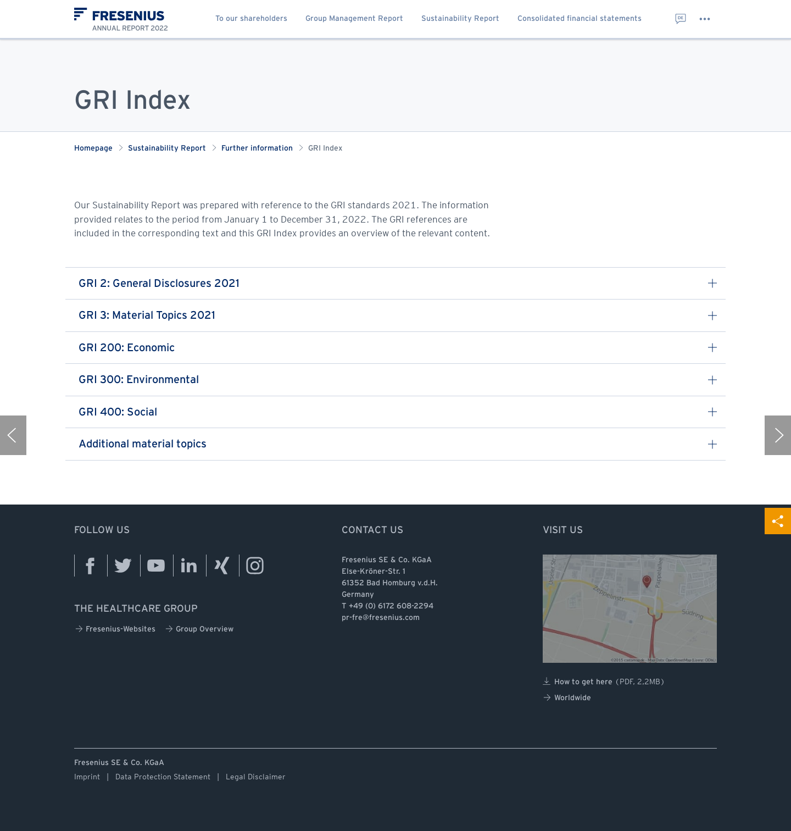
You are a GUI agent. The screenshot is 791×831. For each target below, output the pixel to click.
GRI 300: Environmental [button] (398, 380)
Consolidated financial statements (579, 19)
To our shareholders (251, 19)
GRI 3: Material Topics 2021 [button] (398, 316)
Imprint (87, 776)
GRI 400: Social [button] (398, 412)
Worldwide (567, 698)
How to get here (604, 681)
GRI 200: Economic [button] (398, 348)
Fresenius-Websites (115, 629)
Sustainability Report (460, 19)
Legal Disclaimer (256, 776)
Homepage (93, 148)
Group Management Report (354, 19)
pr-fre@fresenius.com (381, 618)
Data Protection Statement (162, 776)
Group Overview (199, 629)
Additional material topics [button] (398, 444)
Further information (257, 148)
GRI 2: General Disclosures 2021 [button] (398, 284)
